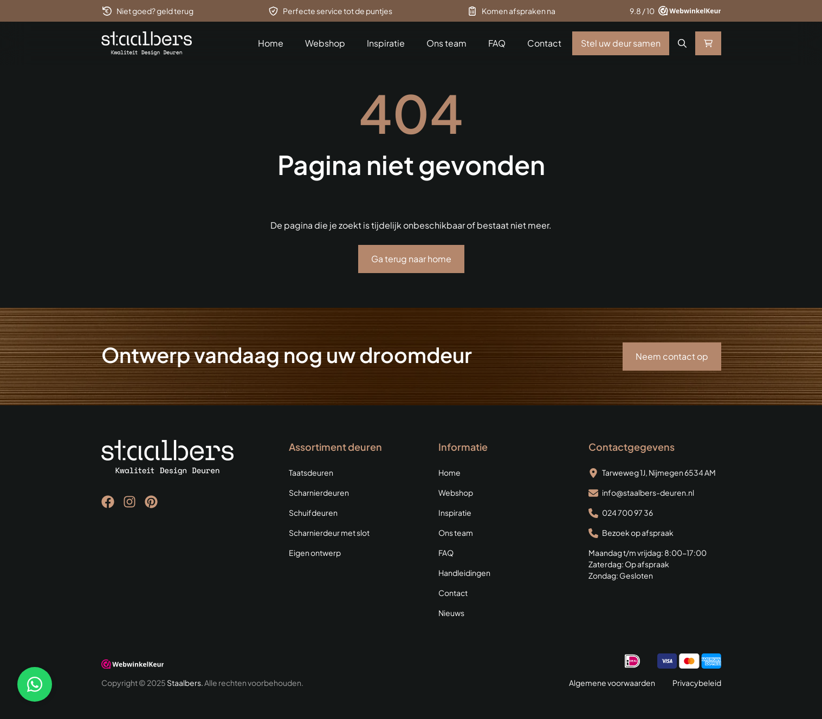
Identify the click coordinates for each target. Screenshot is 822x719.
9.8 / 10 (642, 11)
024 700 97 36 (627, 512)
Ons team (446, 43)
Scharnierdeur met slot (329, 532)
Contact (544, 43)
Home (270, 43)
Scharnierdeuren (319, 492)
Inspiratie (386, 43)
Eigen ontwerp (315, 553)
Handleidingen (464, 573)
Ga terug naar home (411, 258)
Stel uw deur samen (621, 43)
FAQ (497, 43)
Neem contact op (672, 356)
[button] (682, 43)
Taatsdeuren (311, 472)
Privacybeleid (696, 683)
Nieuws (451, 613)
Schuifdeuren (313, 512)
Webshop (325, 43)
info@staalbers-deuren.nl (648, 492)
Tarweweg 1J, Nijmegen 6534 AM (659, 472)
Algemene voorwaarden (612, 683)
